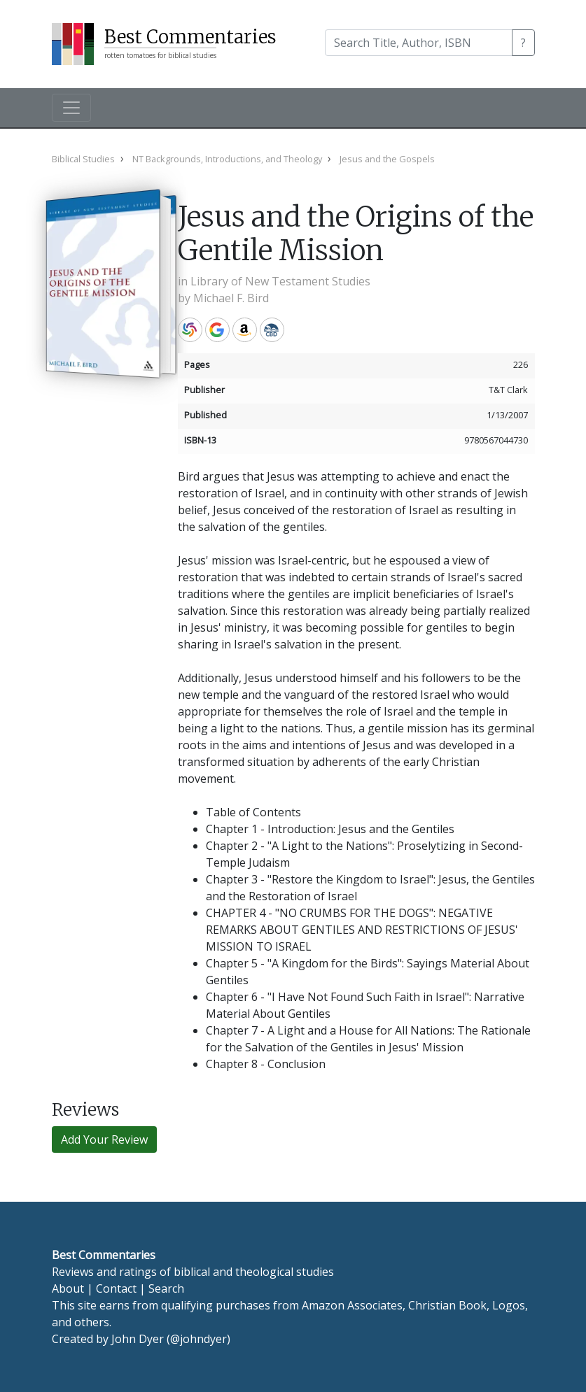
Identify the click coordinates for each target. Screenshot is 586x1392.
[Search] (418, 42)
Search (166, 1288)
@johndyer (198, 1339)
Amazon (244, 330)
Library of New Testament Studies (280, 281)
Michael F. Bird (231, 298)
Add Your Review (104, 1139)
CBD (272, 330)
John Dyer (137, 1339)
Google (217, 330)
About (68, 1288)
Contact (116, 1288)
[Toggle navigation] (71, 108)
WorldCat (190, 330)
